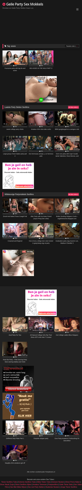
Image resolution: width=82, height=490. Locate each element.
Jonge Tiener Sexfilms (69, 487)
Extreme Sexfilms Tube (27, 482)
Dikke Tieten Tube (43, 482)
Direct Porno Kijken (73, 482)
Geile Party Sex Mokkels (23, 4)
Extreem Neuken (58, 482)
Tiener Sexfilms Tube (9, 482)
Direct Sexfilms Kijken (23, 484)
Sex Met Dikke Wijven (18, 487)
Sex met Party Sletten (36, 487)
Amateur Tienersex (40, 484)
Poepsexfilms (53, 484)
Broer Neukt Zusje (7, 484)
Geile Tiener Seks (66, 484)
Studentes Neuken (52, 487)
